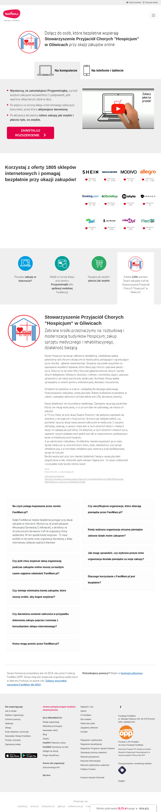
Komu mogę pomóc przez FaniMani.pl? (35, 639)
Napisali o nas (86, 702)
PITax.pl (135, 750)
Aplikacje (9, 719)
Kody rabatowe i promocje (17, 727)
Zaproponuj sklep (13, 739)
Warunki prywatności (89, 752)
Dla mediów (85, 714)
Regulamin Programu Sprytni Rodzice (97, 744)
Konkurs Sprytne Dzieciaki (92, 773)
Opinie (83, 706)
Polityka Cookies (88, 764)
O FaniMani (85, 710)
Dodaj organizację (51, 717)
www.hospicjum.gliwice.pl (54, 471)
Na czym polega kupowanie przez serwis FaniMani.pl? (36, 504)
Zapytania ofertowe (89, 723)
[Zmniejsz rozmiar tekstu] (150, 2)
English (121, 776)
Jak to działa (10, 706)
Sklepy (8, 723)
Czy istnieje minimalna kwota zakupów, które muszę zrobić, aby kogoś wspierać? (39, 589)
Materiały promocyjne (52, 721)
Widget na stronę (50, 746)
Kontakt (83, 727)
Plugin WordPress (51, 750)
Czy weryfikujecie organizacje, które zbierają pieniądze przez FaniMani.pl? (114, 504)
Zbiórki (46, 734)
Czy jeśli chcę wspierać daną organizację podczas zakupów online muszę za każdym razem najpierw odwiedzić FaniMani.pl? (38, 562)
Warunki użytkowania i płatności (94, 760)
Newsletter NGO (50, 725)
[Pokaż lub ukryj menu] (153, 15)
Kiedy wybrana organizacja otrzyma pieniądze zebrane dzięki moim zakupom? (115, 528)
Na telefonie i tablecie (107, 70)
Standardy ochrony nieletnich (93, 748)
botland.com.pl (75, 801)
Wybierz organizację (14, 710)
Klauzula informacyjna (90, 756)
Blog (45, 730)
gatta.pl (61, 801)
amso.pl (34, 801)
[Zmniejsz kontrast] (133, 2)
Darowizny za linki (55, 742)
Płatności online (54, 738)
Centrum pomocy (13, 714)
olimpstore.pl (48, 801)
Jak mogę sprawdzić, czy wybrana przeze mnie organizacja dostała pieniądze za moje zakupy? (116, 551)
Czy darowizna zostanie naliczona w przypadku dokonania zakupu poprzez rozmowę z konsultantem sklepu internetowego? (40, 615)
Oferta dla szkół (87, 719)
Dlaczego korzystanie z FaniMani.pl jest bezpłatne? (111, 574)
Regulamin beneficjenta (91, 739)
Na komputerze (66, 70)
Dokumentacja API (51, 763)
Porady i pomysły (13, 735)
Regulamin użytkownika (91, 735)
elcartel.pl (22, 801)
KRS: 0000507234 (126, 717)
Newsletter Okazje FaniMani (18, 731)
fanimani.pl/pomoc (132, 668)
